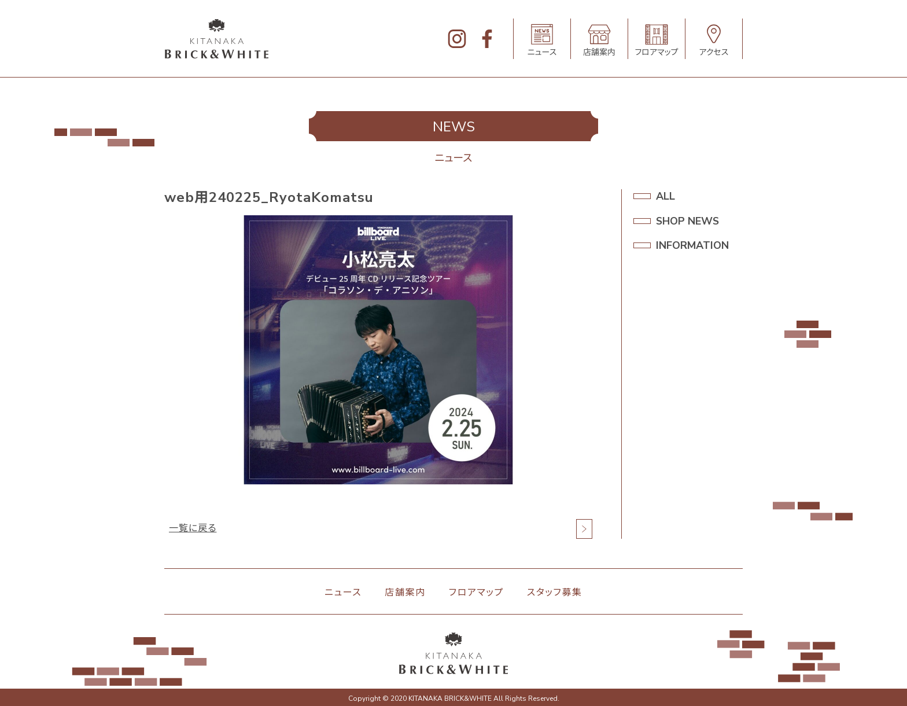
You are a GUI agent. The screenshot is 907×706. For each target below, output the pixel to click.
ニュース (343, 592)
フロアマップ (476, 592)
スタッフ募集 (554, 592)
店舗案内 (405, 592)
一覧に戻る (193, 529)
